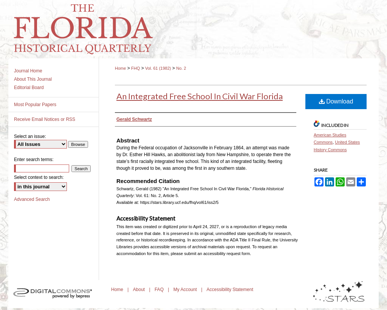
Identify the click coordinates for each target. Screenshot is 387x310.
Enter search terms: (34, 159)
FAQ (160, 289)
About (139, 289)
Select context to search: (38, 177)
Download (336, 101)
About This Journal (33, 79)
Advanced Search (32, 199)
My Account (185, 289)
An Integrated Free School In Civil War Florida (199, 96)
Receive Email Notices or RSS (44, 119)
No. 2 (181, 68)
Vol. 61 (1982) (158, 68)
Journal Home (28, 71)
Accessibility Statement (230, 289)
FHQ (135, 68)
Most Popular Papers (35, 104)
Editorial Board (29, 87)
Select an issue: (30, 136)
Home (120, 68)
